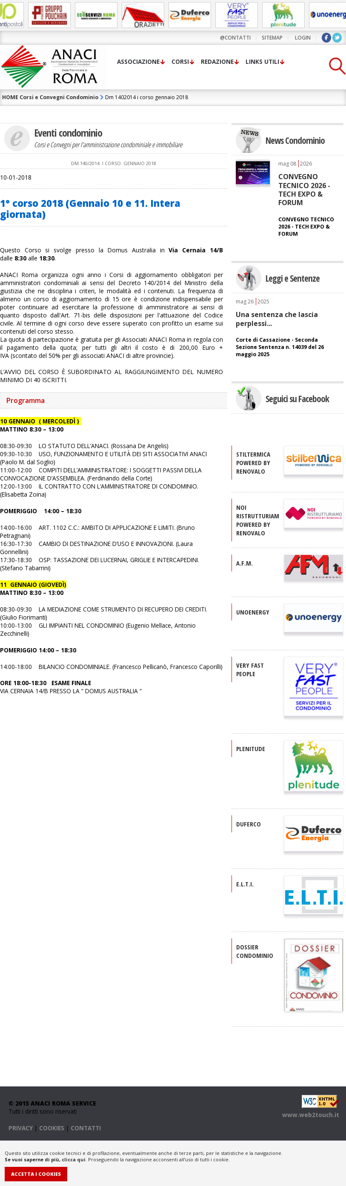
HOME (10, 97)
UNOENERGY (252, 612)
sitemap (272, 37)
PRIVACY (21, 1128)
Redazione (217, 61)
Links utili (262, 61)
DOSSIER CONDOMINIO (254, 951)
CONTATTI (86, 1128)
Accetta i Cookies (36, 1174)
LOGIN (303, 37)
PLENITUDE (250, 748)
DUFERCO (248, 824)
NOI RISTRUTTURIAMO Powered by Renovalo (259, 520)
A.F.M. (244, 563)
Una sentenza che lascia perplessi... (277, 319)
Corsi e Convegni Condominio (59, 97)
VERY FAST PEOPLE (250, 669)
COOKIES (51, 1128)
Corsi (180, 61)
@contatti (235, 37)
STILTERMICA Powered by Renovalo (253, 462)
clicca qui (74, 1159)
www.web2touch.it (310, 1115)
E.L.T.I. (245, 884)
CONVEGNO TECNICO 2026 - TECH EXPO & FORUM (304, 189)
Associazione (138, 61)
